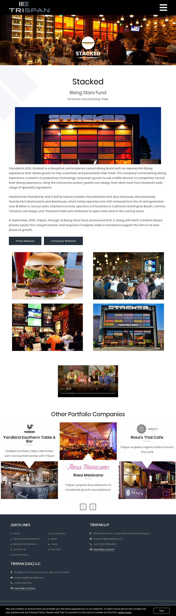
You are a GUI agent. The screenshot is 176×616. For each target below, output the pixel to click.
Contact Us (19, 549)
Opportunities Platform (26, 538)
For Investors (58, 533)
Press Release (25, 241)
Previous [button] (83, 507)
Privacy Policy (20, 554)
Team (54, 544)
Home (16, 533)
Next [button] (93, 507)
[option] (29, 461)
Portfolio (56, 549)
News (54, 538)
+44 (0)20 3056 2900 (104, 544)
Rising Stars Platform (25, 544)
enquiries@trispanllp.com (108, 538)
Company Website (63, 241)
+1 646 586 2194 (23, 582)
